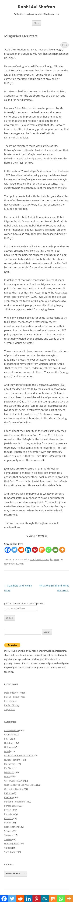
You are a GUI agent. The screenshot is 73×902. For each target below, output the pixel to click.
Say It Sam (9, 709)
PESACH (8, 810)
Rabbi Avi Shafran (36, 7)
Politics (8, 818)
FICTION (8, 738)
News (56, 559)
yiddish (8, 847)
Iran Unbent (10, 701)
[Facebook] (8, 550)
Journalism (9, 763)
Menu (36, 23)
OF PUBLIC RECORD (14, 780)
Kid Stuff (8, 768)
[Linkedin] (28, 550)
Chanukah (9, 734)
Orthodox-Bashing (13, 789)
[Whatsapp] (49, 550)
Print (64, 45)
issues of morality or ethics (18, 755)
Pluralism (9, 814)
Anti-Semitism (11, 730)
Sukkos (8, 839)
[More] (62, 550)
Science (8, 831)
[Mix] (42, 550)
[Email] (55, 550)
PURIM (7, 822)
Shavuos (8, 835)
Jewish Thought (45, 559)
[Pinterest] (35, 550)
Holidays (8, 743)
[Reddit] (21, 550)
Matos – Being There (14, 696)
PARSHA (8, 793)
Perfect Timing (11, 705)
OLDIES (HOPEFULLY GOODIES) (20, 784)
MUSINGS (9, 772)
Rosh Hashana (11, 826)
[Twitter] (14, 550)
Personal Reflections (14, 801)
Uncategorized (11, 843)
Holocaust (9, 747)
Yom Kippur (10, 851)
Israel (33, 559)
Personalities (11, 805)
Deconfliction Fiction (15, 692)
